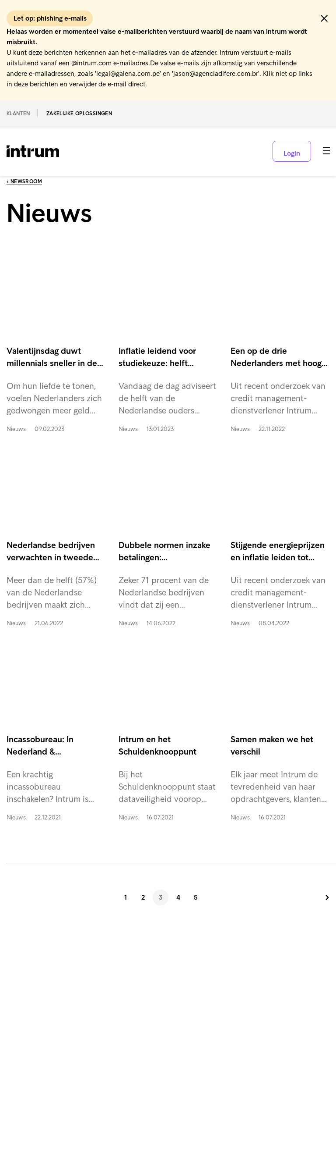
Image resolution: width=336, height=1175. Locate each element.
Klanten (18, 113)
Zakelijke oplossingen (79, 113)
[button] (324, 18)
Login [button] (292, 153)
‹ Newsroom (24, 181)
